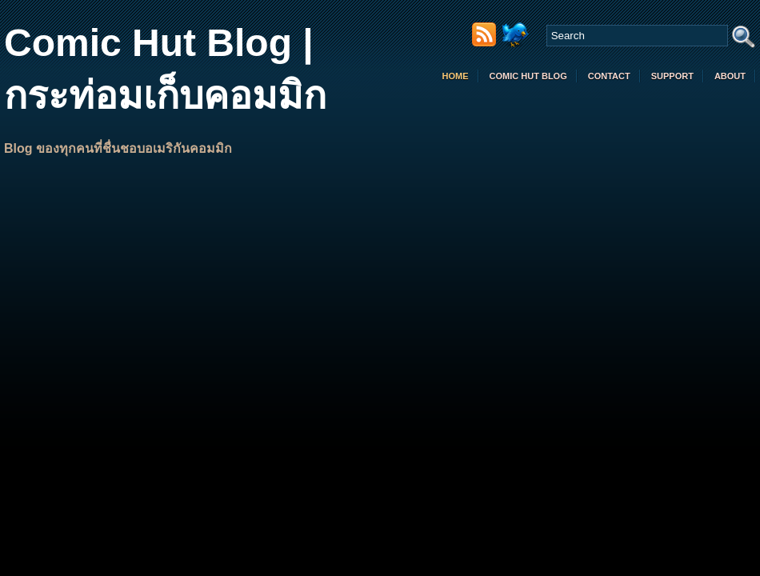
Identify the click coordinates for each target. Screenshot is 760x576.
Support (672, 76)
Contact (609, 76)
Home (455, 76)
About (730, 76)
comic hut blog (528, 76)
